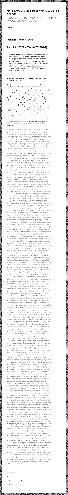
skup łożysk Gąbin (23, 193)
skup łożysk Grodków (12, 207)
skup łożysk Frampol (44, 191)
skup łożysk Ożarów (16, 314)
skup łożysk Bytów (15, 160)
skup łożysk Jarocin (17, 214)
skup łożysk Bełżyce (28, 141)
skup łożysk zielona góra (43, 452)
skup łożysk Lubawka (17, 260)
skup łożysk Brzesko (40, 155)
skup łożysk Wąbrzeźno (33, 416)
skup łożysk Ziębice (31, 452)
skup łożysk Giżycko (22, 195)
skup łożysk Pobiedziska (17, 326)
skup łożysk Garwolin (34, 193)
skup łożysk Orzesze (32, 309)
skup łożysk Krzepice (40, 248)
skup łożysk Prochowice (43, 331)
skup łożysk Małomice (23, 274)
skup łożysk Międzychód (19, 278)
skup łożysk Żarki (15, 445)
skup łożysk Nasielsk (39, 295)
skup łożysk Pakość (41, 316)
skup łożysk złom (46, 454)
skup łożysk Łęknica (20, 269)
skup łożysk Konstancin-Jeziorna (30, 238)
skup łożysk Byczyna (23, 158)
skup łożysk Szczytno (41, 399)
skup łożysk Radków (20, 343)
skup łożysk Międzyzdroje (20, 279)
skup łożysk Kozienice (17, 243)
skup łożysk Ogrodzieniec (31, 302)
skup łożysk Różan (42, 350)
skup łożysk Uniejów (32, 414)
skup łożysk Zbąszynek (24, 449)
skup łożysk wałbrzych (43, 418)
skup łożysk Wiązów (43, 423)
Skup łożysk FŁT (26, 131)
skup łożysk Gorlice (31, 203)
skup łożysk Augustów (42, 136)
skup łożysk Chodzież (21, 165)
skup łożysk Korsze (34, 240)
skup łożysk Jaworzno (29, 215)
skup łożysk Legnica (18, 253)
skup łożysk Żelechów (20, 450)
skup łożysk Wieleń (21, 425)
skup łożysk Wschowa (18, 437)
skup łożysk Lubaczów (26, 259)
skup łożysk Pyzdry (21, 342)
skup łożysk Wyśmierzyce (18, 438)
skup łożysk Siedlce (42, 361)
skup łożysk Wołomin (35, 433)
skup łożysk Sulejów (28, 385)
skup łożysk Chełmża (17, 163)
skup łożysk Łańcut (12, 265)
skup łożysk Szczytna (29, 399)
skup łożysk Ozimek (27, 314)
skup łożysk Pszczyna (18, 338)
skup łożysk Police (23, 328)
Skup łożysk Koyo (44, 131)
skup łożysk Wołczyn (23, 433)
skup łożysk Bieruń (22, 144)
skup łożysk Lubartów (38, 259)
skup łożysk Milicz (28, 283)
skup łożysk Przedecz (42, 335)
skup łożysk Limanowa (18, 257)
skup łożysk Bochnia (20, 150)
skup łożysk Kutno (43, 250)
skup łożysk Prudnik (24, 333)
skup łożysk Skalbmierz (34, 364)
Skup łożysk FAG (17, 131)
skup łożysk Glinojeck (33, 195)
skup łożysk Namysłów (18, 295)
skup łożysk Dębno (38, 182)
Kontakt (9, 485)
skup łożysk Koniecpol (36, 236)
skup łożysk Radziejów (34, 345)
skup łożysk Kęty (19, 227)
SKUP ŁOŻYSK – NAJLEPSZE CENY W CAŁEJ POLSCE (20, 490)
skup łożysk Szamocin (12, 395)
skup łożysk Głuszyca (30, 198)
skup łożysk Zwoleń (43, 457)
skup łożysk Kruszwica (29, 248)
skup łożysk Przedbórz (30, 335)
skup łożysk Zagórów (22, 442)
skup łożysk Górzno (41, 203)
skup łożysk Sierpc (11, 364)
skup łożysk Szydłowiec (13, 402)
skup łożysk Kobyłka (42, 233)
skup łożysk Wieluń (12, 426)
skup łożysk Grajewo (43, 205)
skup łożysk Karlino (35, 222)
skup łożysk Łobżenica (42, 269)
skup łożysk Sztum (36, 400)
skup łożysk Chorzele (36, 167)
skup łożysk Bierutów (33, 144)
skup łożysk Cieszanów (40, 170)
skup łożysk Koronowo (23, 240)
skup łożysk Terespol (26, 404)
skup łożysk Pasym (30, 317)
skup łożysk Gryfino (27, 208)
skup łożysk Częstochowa (29, 179)
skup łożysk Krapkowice (21, 245)
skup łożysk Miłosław (21, 284)
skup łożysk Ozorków (38, 314)
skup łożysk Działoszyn (32, 189)
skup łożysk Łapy (21, 265)
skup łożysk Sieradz (34, 362)
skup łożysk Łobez (30, 269)
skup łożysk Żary (35, 445)
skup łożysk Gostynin (19, 205)
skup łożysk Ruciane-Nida (24, 352)
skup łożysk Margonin (35, 274)
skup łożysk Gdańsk (46, 193)
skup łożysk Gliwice (45, 195)
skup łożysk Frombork (12, 193)
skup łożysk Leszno (16, 255)
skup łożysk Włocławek (21, 430)
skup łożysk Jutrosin (29, 219)
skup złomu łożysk (11, 461)
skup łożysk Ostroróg (44, 310)
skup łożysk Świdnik (12, 390)
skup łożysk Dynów (39, 188)
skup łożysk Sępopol (42, 359)
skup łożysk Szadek (44, 393)
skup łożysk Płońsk (30, 324)
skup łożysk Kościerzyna (13, 241)
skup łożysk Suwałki (21, 388)
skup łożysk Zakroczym (13, 444)
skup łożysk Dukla (28, 188)
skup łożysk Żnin (44, 456)
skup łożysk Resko (43, 348)
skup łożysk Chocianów (30, 163)
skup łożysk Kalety (40, 219)
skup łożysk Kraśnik (33, 245)
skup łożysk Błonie (40, 148)
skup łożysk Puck (39, 338)
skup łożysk (38, 134)
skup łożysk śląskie (31, 369)
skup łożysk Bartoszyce (24, 139)
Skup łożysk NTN (11, 132)
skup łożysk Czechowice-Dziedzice (20, 176)
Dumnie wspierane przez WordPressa (46, 490)
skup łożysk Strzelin (17, 381)
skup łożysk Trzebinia (40, 407)
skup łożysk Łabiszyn (43, 264)
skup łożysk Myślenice (31, 291)
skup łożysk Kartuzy (12, 224)
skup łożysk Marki (45, 274)
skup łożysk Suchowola (34, 383)
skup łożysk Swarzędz (32, 388)
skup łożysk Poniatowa (18, 329)
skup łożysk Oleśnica (22, 304)
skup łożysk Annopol (30, 136)
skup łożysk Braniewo (20, 153)
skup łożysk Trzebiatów (28, 407)
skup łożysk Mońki (16, 288)
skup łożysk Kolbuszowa (19, 234)
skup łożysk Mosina (16, 290)
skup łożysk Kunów (33, 250)
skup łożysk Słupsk (19, 373)
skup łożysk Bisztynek (35, 146)
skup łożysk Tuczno (12, 411)
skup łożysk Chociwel (42, 163)
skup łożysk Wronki (38, 435)
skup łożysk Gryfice (16, 208)
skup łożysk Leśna (39, 253)
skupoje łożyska (19, 463)
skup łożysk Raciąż (42, 342)
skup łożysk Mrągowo (27, 290)
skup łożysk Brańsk (31, 153)
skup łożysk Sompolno (33, 374)
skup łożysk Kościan (45, 240)
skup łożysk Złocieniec (24, 454)
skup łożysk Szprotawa (24, 400)
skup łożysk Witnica (27, 428)
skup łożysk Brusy (18, 155)
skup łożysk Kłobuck (19, 231)
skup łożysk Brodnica (42, 153)
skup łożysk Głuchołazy (19, 198)
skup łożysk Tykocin (45, 412)
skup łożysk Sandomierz (28, 357)
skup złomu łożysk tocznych (24, 461)
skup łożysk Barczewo (43, 138)
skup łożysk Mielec (32, 279)
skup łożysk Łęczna (40, 267)
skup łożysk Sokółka (22, 374)
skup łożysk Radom (42, 343)
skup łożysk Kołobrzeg (24, 236)
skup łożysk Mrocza (38, 290)
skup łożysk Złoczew (35, 454)
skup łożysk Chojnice (43, 165)
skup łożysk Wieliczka (45, 425)
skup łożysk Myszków (24, 293)
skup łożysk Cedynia (26, 160)
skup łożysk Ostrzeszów (13, 312)
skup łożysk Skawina (36, 366)
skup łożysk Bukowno (44, 157)
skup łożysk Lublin (38, 260)
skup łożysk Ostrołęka (32, 310)
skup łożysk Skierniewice (17, 367)
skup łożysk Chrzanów (30, 169)
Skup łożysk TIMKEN (39, 132)
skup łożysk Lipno (39, 257)
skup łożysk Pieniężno (12, 321)
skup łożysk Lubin (28, 260)
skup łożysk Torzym (28, 406)
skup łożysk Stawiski (43, 378)
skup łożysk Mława (12, 286)
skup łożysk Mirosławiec (33, 284)
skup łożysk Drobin (18, 188)
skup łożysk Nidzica (19, 297)
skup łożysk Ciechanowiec (14, 170)
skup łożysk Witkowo (15, 428)
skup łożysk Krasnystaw (13, 246)
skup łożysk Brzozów (32, 157)
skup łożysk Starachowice (19, 378)
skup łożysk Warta (44, 419)
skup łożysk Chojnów (12, 167)
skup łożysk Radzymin (19, 347)
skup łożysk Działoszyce (19, 189)
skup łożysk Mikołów (37, 281)
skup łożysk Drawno (34, 186)
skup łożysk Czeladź (35, 176)
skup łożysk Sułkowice (23, 386)
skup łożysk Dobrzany (12, 186)
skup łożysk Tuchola (34, 409)
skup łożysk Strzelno (28, 381)
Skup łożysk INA (35, 131)
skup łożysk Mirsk (45, 284)
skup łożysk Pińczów (22, 323)
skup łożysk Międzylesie (33, 278)
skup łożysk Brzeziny (21, 157)
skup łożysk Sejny (32, 359)
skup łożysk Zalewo (24, 444)
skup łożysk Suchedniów (21, 383)
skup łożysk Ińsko (37, 212)
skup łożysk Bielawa (42, 143)
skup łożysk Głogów (12, 196)
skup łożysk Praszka (31, 331)
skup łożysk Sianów (19, 361)
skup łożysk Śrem (37, 376)
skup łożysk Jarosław (28, 214)
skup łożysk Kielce (29, 227)
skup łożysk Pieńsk (24, 321)
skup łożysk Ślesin (41, 369)
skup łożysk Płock (19, 324)
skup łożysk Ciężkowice (21, 172)
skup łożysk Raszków (12, 348)
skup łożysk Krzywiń (22, 250)
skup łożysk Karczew (12, 222)
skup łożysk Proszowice (13, 333)
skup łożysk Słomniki (31, 371)
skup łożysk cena (36, 160)
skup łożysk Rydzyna (39, 354)
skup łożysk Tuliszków (23, 411)
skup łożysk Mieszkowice (13, 281)
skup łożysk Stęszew (24, 380)
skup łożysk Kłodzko (42, 231)
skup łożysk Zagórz (34, 442)
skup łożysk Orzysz (43, 309)
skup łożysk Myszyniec (37, 293)
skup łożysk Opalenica (20, 307)
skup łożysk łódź (19, 271)
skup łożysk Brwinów (28, 155)
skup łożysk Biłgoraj (12, 146)
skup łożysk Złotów (23, 456)
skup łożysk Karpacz (45, 222)
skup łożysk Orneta (22, 309)
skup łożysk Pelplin (41, 317)
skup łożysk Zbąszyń (12, 449)
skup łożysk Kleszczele (28, 229)
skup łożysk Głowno (35, 196)
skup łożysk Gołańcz (42, 202)
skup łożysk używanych (20, 416)
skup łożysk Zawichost (19, 447)
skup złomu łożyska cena (38, 461)
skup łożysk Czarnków (35, 174)
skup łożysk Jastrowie (17, 215)
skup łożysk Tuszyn (44, 411)
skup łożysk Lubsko (21, 264)
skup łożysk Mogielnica (34, 286)
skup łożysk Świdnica (44, 388)
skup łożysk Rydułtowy (28, 354)
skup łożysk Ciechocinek (27, 170)
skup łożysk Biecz (32, 143)
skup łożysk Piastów (33, 319)
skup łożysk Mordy (37, 288)
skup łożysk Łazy (20, 267)
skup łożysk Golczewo (34, 200)
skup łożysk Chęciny (16, 162)
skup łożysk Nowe (44, 298)
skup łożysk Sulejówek (40, 385)
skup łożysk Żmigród (34, 456)
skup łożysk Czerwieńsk (42, 177)
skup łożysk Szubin (46, 400)
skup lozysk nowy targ (21, 134)
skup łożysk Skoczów (29, 367)
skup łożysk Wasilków (12, 421)
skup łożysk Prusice (36, 333)
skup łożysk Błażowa (29, 148)
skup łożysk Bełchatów (17, 141)
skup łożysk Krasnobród (44, 245)
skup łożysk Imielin (14, 212)
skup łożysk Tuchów (45, 409)
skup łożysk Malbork (40, 272)
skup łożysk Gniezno (12, 200)
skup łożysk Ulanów (22, 414)
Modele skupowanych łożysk (16, 481)
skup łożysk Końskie (15, 238)
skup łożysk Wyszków (31, 438)
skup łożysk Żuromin (32, 457)
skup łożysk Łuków (29, 272)
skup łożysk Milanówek (17, 283)
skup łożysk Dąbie (20, 181)
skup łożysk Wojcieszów (20, 431)
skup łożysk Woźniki (16, 435)
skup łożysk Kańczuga (43, 221)
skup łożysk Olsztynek (33, 305)
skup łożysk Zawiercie (42, 447)
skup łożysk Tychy (24, 412)
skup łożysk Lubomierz (31, 262)
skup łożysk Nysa (25, 300)
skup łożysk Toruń (17, 406)
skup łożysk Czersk (30, 177)
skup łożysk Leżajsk (27, 255)
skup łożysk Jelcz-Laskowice (35, 217)
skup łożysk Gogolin (23, 200)
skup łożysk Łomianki (29, 271)
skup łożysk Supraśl (34, 386)
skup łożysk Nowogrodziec (14, 300)
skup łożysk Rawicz (23, 348)
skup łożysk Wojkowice (33, 431)
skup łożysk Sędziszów (21, 359)
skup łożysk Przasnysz (18, 335)
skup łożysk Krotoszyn (17, 248)
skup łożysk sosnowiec (26, 376)
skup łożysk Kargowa (23, 222)
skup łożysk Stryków (35, 380)
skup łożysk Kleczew (16, 229)
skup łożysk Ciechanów (43, 169)
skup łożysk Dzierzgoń (44, 189)
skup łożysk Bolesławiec (41, 151)
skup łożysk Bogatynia (45, 150)
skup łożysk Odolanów (18, 302)
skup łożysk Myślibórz (42, 291)
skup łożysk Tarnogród (38, 402)
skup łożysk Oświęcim (25, 312)
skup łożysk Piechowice (45, 319)
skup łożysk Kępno (42, 226)
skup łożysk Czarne (24, 174)
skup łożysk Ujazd (11, 414)
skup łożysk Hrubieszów (19, 210)
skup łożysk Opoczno (43, 307)
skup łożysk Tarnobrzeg (25, 402)
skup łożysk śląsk (21, 369)
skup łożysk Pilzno (11, 323)
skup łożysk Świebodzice (35, 390)
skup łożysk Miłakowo (39, 283)
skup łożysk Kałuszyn (19, 221)
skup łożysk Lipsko (15, 259)
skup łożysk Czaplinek (12, 174)
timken (26, 463)
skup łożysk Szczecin (20, 397)
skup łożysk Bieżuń (45, 144)
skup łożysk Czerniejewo (18, 177)
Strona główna (11, 473)
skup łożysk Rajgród (31, 347)
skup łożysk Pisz (42, 323)
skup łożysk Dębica (17, 182)
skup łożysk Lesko (29, 253)
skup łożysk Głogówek (23, 196)
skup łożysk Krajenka (40, 243)
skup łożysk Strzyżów (40, 381)
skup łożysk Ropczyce (31, 350)
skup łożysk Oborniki (36, 300)
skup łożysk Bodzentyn (33, 150)
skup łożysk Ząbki (11, 440)
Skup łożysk (30, 129)
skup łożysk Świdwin (23, 390)
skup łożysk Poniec (29, 329)
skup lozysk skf (31, 134)
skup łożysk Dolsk (23, 186)
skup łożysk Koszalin (36, 241)
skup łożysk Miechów (35, 276)
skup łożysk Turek (34, 411)
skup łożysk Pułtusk (16, 340)
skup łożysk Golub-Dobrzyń (29, 202)
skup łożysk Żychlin (12, 459)
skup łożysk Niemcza (30, 297)
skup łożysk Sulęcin (17, 385)
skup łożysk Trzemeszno (22, 409)
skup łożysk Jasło (38, 214)
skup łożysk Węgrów (18, 423)
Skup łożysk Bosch (39, 129)
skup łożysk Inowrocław (25, 212)
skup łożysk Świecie (18, 392)
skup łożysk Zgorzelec (20, 452)
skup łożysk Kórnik (12, 240)
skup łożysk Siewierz (22, 364)
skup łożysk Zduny (35, 449)
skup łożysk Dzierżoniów (13, 191)
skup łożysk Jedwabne (22, 217)
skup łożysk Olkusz (12, 305)
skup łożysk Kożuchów (29, 243)
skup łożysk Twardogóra (13, 412)
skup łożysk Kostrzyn (25, 241)
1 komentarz (32, 463)
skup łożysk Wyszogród (43, 438)
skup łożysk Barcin (32, 138)
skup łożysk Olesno (34, 304)
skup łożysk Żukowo (21, 457)
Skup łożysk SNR (29, 132)
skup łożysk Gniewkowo (43, 198)
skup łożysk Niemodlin (42, 297)
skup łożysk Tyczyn (35, 412)
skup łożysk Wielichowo (32, 425)
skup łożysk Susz (11, 388)
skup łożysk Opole (11, 309)
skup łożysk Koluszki (12, 236)
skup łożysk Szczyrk (19, 399)
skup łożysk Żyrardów (23, 459)
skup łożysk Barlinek (12, 139)
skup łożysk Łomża (41, 271)
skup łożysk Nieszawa (23, 298)
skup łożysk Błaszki (18, 148)
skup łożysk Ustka (43, 414)
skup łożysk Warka (21, 419)
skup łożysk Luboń (43, 262)
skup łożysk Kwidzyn (12, 252)
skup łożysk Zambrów (36, 444)
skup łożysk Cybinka (44, 172)
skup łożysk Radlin (31, 343)
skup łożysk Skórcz (40, 367)
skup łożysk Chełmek (38, 162)
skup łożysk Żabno (33, 440)
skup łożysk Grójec (23, 207)
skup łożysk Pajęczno (29, 316)
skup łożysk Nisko (34, 298)
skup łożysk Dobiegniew (30, 184)
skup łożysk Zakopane (45, 442)
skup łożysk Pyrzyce (41, 340)
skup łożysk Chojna (32, 165)
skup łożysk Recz (33, 348)
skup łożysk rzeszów (16, 357)
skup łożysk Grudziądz (34, 207)
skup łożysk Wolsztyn (12, 433)
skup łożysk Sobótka (41, 373)
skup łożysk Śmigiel (30, 373)
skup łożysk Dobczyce (17, 184)
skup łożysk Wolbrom (45, 431)
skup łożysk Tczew (16, 404)
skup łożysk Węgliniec (24, 421)
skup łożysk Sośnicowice (13, 376)
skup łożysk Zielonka (12, 454)
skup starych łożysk (45, 459)
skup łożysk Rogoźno (19, 350)
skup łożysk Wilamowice (36, 426)
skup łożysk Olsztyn (22, 305)
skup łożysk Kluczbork (41, 229)
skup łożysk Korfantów (45, 238)
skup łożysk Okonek (44, 302)
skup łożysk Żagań (11, 442)
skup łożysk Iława (30, 210)
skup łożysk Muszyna (18, 291)
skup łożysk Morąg (26, 288)
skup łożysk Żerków (41, 450)
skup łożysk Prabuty (20, 331)
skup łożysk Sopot (44, 374)
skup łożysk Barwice (36, 139)
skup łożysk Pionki (33, 323)
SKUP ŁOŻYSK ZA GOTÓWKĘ (27, 47)
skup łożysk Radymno (22, 345)
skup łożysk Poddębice (30, 326)
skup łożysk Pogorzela (43, 326)
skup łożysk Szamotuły (25, 395)
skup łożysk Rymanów (19, 355)
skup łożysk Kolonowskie (43, 234)
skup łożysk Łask (40, 265)
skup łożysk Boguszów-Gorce (14, 151)
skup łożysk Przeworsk (34, 336)
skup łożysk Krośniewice (36, 246)
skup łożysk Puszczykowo (28, 340)
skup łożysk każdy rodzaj (35, 224)
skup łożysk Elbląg (25, 191)
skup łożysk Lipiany (29, 257)
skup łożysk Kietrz (38, 227)
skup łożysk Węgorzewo (37, 421)
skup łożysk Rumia (37, 352)
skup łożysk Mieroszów (44, 279)
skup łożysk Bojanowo (28, 151)
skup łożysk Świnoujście (21, 393)
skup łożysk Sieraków (44, 362)
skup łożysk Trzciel (17, 407)
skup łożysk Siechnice (30, 361)
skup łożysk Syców (33, 393)
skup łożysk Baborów (21, 138)
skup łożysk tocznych (38, 404)
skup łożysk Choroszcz (24, 167)
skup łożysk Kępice (32, 226)
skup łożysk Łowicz (19, 272)
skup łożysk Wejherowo (31, 423)
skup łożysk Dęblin (27, 182)
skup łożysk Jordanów (18, 219)
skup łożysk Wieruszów (23, 426)
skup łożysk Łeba (29, 267)
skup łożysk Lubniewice (18, 262)
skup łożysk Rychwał (16, 354)
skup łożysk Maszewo (12, 276)
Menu (10, 27)
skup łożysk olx (44, 305)
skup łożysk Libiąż (37, 255)
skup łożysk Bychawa (12, 158)
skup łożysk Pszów (29, 338)
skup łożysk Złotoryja (12, 456)
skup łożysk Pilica (45, 321)
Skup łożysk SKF (20, 132)
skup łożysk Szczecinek (32, 397)
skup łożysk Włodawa (33, 430)
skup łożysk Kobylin (31, 233)
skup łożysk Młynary (22, 286)
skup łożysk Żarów (26, 445)
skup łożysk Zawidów (30, 447)
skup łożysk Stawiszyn (12, 380)
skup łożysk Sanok (40, 357)
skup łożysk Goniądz (20, 203)
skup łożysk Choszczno (18, 169)
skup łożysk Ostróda (20, 310)
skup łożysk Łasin (31, 265)
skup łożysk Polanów (12, 328)
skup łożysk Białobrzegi (40, 141)
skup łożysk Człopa (41, 179)
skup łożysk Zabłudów (22, 440)
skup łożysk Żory (11, 457)
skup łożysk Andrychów (18, 136)
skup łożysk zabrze (44, 440)
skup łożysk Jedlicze (41, 215)
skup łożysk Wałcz (11, 419)
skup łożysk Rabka (31, 342)
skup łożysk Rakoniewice (43, 347)
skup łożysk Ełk (34, 191)
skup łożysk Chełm (27, 162)
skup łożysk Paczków (18, 316)
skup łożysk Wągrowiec (31, 418)
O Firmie (9, 477)
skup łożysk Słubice (43, 371)
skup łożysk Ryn (29, 355)
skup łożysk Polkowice (34, 328)
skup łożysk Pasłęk (20, 317)
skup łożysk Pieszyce (34, 321)
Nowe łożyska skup (22, 129)
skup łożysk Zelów (31, 450)
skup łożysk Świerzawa (30, 392)
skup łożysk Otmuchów (38, 312)
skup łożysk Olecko (12, 304)
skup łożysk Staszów (32, 378)
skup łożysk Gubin (37, 208)
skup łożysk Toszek (38, 406)
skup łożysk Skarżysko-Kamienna (21, 366)
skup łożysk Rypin (39, 355)
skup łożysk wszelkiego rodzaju (32, 437)
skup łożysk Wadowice (18, 418)
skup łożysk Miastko (23, 276)
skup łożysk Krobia (24, 246)
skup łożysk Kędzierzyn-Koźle (18, 226)
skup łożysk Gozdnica (31, 205)
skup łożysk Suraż (44, 386)
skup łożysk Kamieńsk (31, 221)
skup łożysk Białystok (21, 143)
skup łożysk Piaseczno (21, 319)
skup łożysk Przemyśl (22, 336)
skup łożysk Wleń (37, 428)
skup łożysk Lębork (23, 252)
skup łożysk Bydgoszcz (36, 158)
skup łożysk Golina (17, 202)
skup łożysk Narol (29, 295)
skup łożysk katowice (23, 224)
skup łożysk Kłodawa (30, 231)
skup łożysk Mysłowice (13, 293)
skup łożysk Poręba (40, 329)
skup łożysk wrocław (27, 435)
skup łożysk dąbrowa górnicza (34, 181)
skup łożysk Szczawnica (37, 395)
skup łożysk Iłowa (39, 210)
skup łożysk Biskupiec (23, 146)
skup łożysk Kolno (31, 234)
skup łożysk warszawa (33, 419)
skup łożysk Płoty (39, 324)
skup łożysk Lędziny (34, 252)
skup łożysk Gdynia (12, 195)
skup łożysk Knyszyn (20, 233)
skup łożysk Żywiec (34, 459)
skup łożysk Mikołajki (25, 281)
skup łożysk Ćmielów (33, 172)
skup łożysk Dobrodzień (43, 184)
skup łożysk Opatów (31, 307)
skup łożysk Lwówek (32, 264)
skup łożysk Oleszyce (44, 304)
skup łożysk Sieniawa (22, 362)
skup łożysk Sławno (20, 371)
